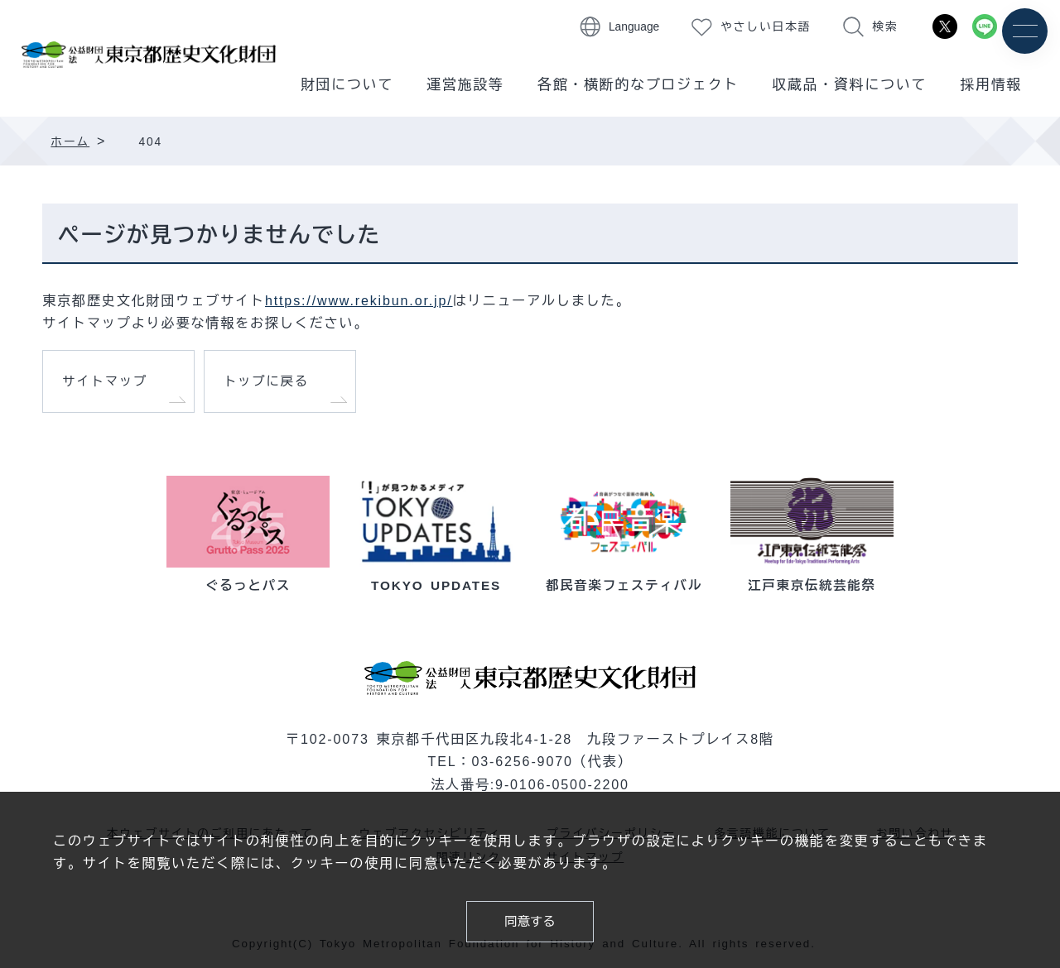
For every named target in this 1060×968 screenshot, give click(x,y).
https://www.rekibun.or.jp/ (359, 300)
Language (634, 27)
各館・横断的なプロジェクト (638, 85)
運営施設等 (465, 85)
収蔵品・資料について (849, 85)
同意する (529, 921)
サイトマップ (104, 381)
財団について (347, 85)
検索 (885, 27)
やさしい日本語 (765, 27)
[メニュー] (1025, 31)
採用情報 (991, 85)
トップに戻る (266, 381)
